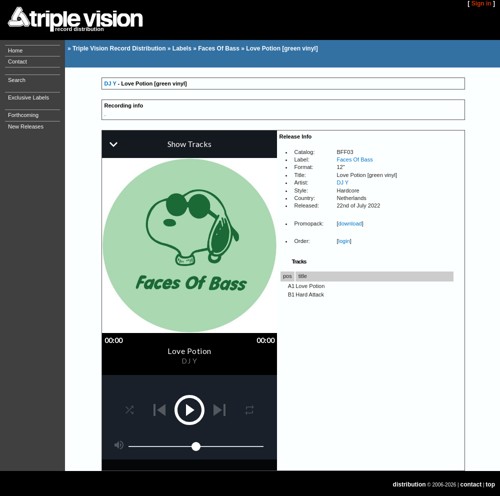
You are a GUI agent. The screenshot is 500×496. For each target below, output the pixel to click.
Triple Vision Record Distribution (119, 48)
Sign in (482, 3)
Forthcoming (23, 115)
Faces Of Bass (219, 48)
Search (17, 80)
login (344, 241)
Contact (17, 61)
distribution (409, 484)
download (350, 223)
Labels (182, 48)
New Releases (26, 127)
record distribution (79, 29)
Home (15, 51)
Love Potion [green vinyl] (282, 48)
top (490, 484)
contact (471, 484)
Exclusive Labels (28, 97)
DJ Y (110, 83)
